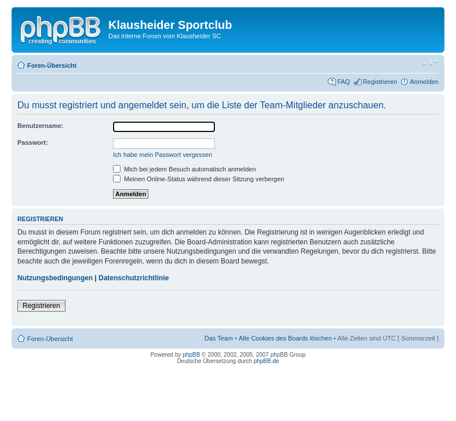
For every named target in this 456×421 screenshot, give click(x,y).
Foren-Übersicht (51, 65)
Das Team (219, 338)
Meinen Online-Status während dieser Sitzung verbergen (198, 178)
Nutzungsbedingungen (55, 278)
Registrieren (380, 81)
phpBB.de (266, 361)
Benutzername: (40, 125)
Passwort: (32, 142)
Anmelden (424, 81)
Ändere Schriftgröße (430, 63)
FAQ (343, 81)
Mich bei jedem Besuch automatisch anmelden (184, 169)
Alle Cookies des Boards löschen (285, 338)
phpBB (191, 355)
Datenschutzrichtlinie (134, 278)
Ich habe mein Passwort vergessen (162, 154)
